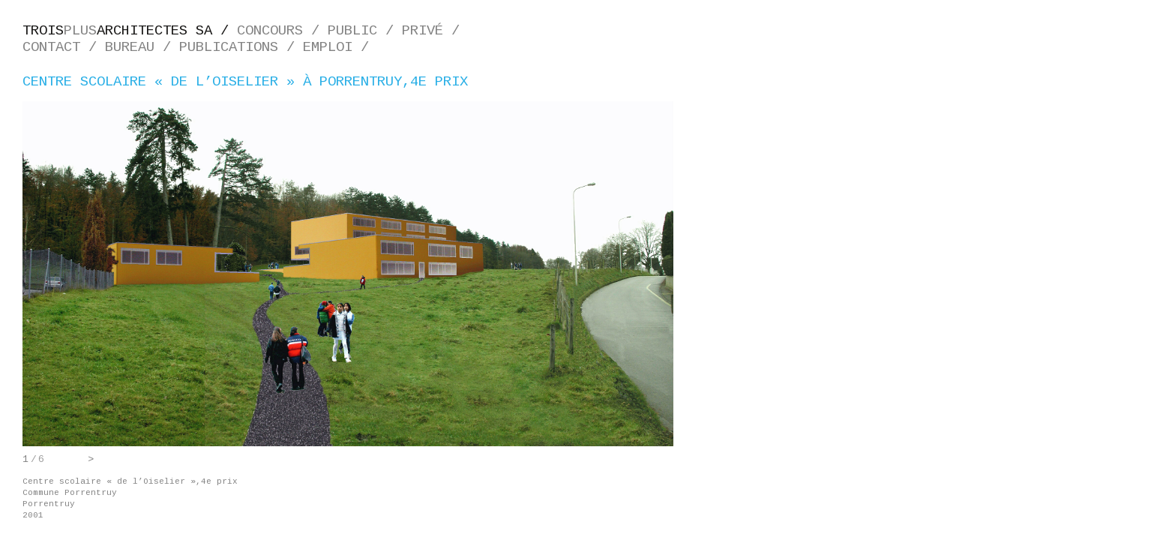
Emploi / (340, 47)
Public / (365, 30)
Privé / (435, 30)
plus (129, 30)
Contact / (63, 47)
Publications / (241, 47)
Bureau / (142, 47)
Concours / (282, 30)
